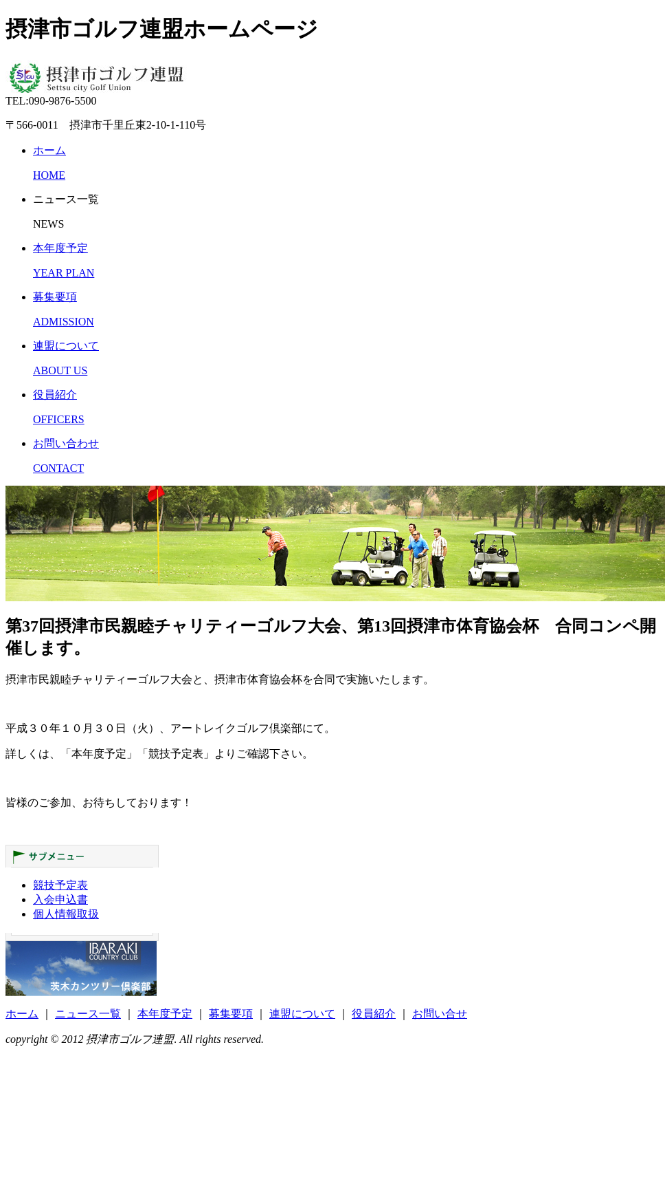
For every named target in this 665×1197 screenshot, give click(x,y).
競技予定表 (60, 885)
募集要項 (231, 1014)
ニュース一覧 (88, 1014)
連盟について (302, 1014)
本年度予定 (164, 1014)
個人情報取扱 (66, 914)
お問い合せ (439, 1014)
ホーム (21, 1014)
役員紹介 (374, 1014)
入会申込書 (60, 899)
